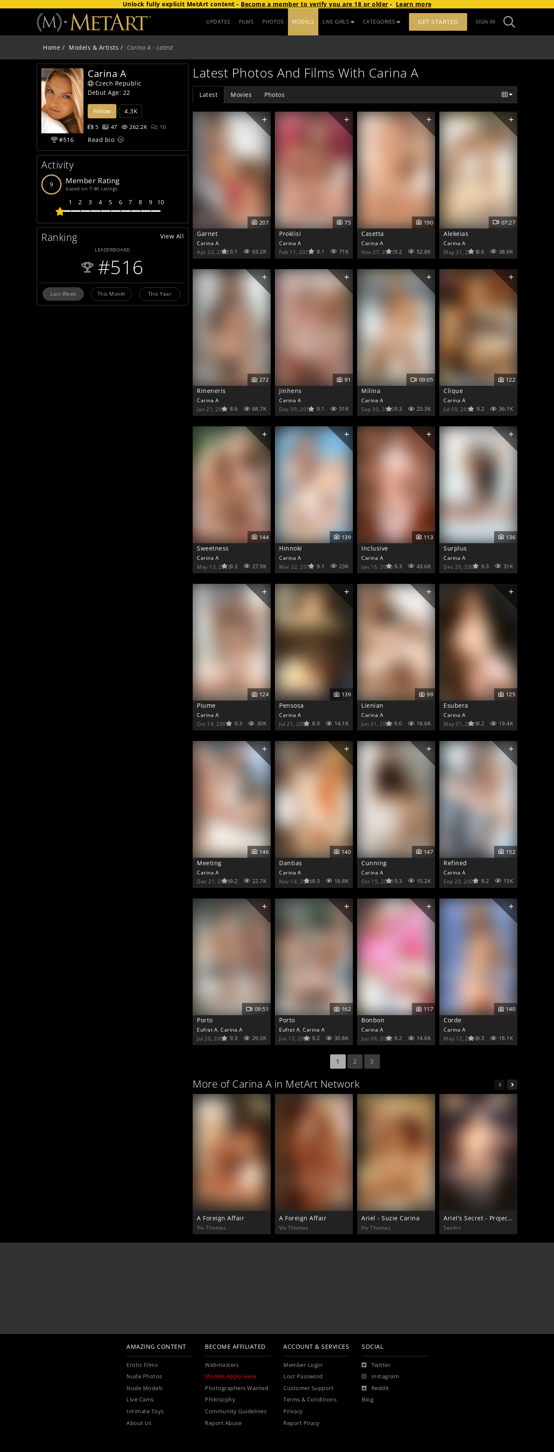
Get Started (438, 22)
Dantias (290, 863)
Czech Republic (115, 83)
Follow (102, 111)
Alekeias (456, 234)
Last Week (63, 293)
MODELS (303, 21)
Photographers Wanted (236, 1388)
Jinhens (290, 391)
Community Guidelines (235, 1411)
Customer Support (308, 1388)
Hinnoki (290, 548)
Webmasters (222, 1365)
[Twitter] (376, 1365)
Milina (370, 391)
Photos (274, 95)
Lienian (372, 705)
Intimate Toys (145, 1411)
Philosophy (220, 1399)
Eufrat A (207, 1029)
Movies (241, 95)
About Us (138, 1423)
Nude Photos (144, 1376)
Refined (455, 863)
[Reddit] (375, 1388)
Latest (208, 95)
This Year (160, 293)
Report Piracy (301, 1423)
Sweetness (213, 548)
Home (51, 47)
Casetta (372, 234)
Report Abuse (223, 1423)
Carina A (208, 243)
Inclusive (374, 548)
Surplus (455, 548)
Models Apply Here (230, 1376)
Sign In (485, 21)
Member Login (303, 1365)
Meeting (209, 863)
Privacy (293, 1411)
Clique (453, 391)
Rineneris (211, 391)
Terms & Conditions (309, 1399)
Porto (205, 1020)
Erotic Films (142, 1365)
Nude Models (144, 1388)
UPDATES (218, 21)
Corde (453, 1020)
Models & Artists (93, 47)
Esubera (456, 705)
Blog (368, 1399)
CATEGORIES (382, 21)
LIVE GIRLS (339, 21)
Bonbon (373, 1020)
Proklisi (290, 234)
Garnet (207, 234)
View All (172, 236)
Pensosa (291, 705)
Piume (206, 705)
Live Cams (140, 1399)
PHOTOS (273, 21)
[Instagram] (380, 1376)
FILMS (246, 21)
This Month (111, 293)
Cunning (374, 863)
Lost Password (303, 1376)
